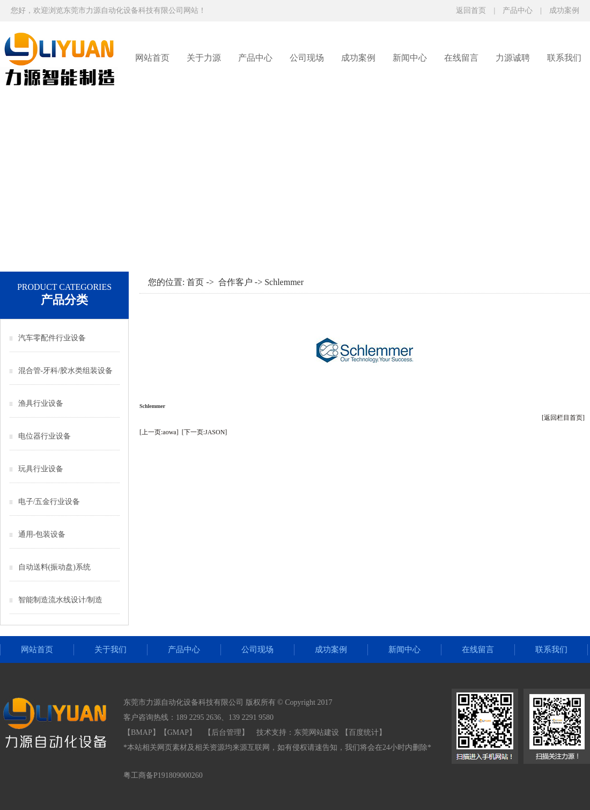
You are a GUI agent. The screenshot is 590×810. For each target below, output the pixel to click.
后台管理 (226, 732)
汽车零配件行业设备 (52, 338)
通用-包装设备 (42, 534)
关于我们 (110, 649)
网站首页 (152, 57)
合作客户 (235, 282)
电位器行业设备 (44, 436)
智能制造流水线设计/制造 (60, 600)
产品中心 (518, 10)
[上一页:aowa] (159, 432)
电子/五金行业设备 (49, 502)
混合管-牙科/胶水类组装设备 (65, 371)
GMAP (178, 732)
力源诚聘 (513, 57)
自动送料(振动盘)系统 (54, 567)
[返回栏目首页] (563, 417)
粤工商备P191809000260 (163, 775)
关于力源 (204, 57)
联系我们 (564, 57)
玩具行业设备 (40, 469)
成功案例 (564, 10)
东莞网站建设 (316, 732)
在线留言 (461, 57)
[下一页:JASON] (204, 432)
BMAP (141, 732)
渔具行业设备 (40, 403)
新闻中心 (410, 57)
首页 (195, 282)
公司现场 (307, 57)
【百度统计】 (363, 732)
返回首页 (471, 10)
